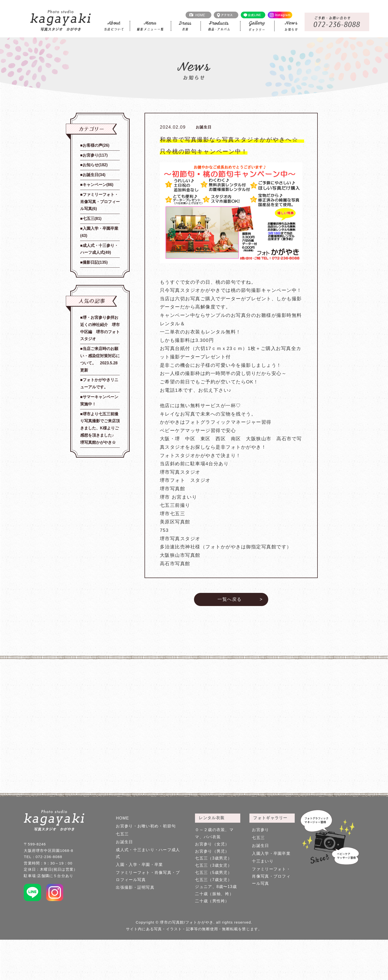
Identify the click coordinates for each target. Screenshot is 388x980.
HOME (122, 818)
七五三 (122, 834)
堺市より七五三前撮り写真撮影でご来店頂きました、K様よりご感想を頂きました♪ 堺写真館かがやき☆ (100, 428)
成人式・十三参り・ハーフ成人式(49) (99, 249)
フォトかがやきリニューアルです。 (99, 383)
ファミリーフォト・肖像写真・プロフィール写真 (271, 876)
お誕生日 (124, 842)
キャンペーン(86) (98, 185)
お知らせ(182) (95, 165)
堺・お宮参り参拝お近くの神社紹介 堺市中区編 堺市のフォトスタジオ (100, 328)
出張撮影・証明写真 (135, 887)
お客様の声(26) (96, 145)
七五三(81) (92, 218)
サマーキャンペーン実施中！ (99, 400)
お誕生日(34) (94, 175)
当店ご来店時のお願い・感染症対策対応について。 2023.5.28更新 (100, 359)
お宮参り (260, 830)
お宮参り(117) (95, 155)
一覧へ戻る (230, 599)
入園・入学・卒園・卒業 (139, 865)
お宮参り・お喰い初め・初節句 (146, 826)
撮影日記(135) (95, 262)
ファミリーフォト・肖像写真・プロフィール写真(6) (100, 201)
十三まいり (262, 861)
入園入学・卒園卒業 (271, 853)
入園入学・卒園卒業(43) (99, 232)
